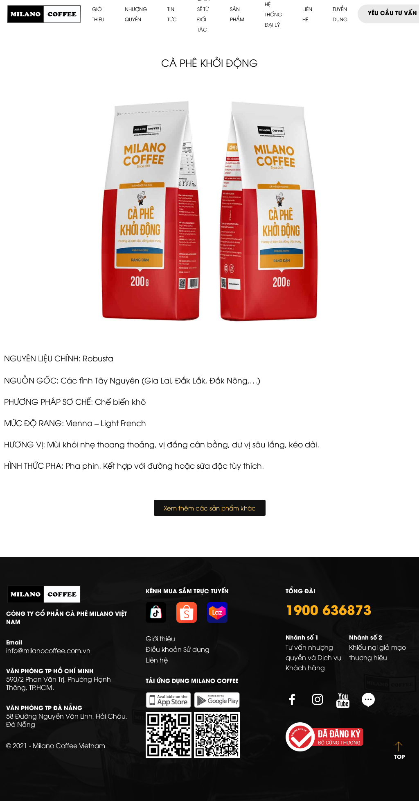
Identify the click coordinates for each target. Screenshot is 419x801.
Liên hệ (307, 14)
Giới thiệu (98, 14)
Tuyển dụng (340, 14)
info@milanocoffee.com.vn (48, 650)
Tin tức (172, 14)
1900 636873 (329, 608)
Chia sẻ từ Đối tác (203, 14)
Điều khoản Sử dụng (178, 649)
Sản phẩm (237, 14)
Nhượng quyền (136, 14)
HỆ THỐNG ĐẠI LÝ (273, 14)
